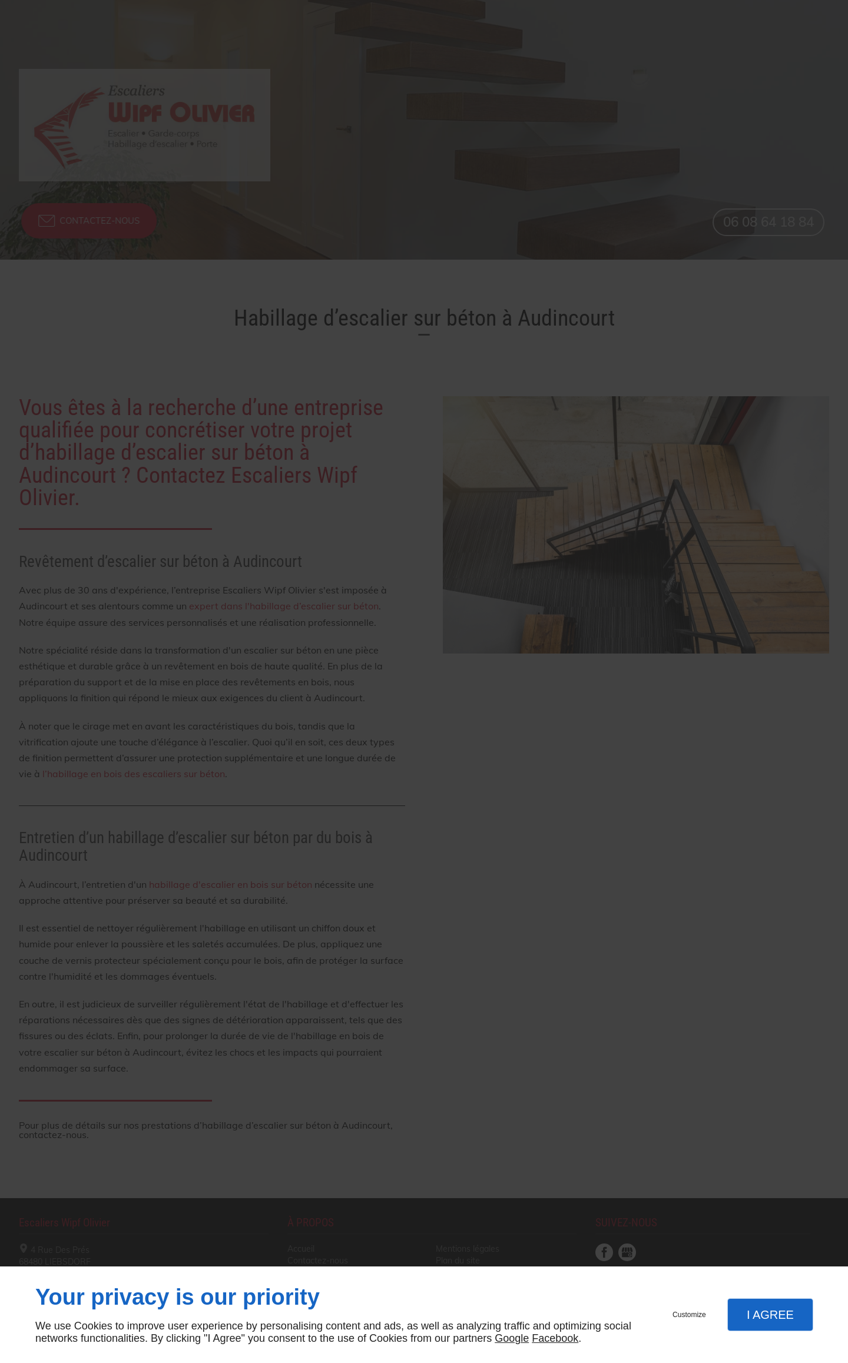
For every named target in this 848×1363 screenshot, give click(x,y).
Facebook (555, 1338)
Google (512, 1338)
